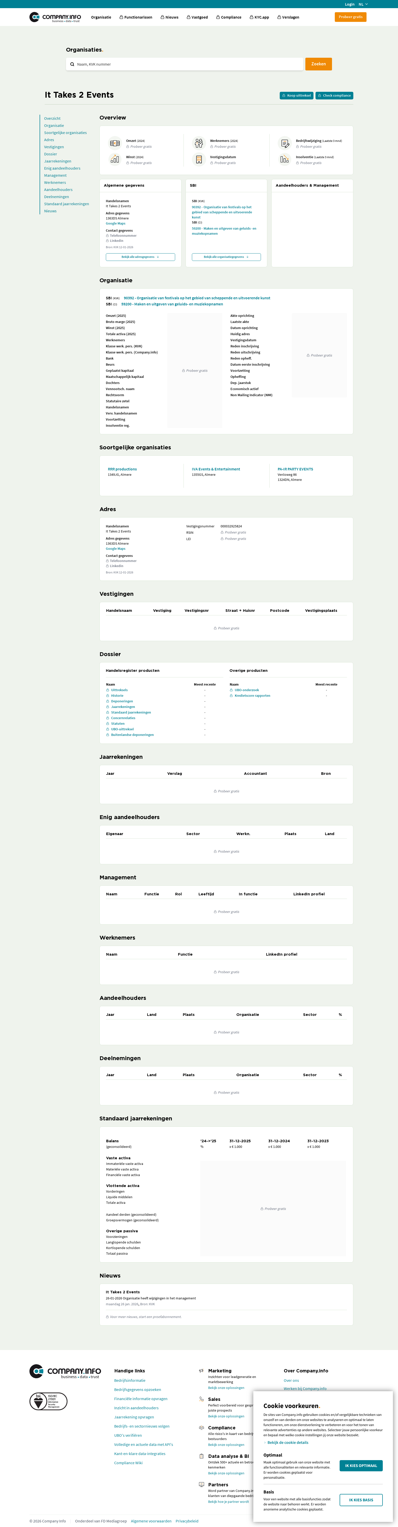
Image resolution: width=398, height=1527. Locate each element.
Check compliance (334, 95)
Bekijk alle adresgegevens (140, 257)
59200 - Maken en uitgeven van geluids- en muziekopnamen (224, 231)
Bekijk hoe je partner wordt (228, 1501)
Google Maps (115, 223)
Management (55, 175)
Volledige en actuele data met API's (143, 1444)
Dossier (50, 153)
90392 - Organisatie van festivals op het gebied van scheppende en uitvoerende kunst (222, 212)
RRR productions (122, 468)
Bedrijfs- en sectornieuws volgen (142, 1426)
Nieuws (50, 210)
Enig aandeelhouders (62, 168)
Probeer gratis (350, 16)
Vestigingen (54, 146)
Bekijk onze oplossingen (226, 1387)
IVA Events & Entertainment (216, 468)
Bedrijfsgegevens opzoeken (137, 1389)
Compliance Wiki (128, 1462)
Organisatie (101, 17)
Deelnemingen (56, 196)
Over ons (291, 1380)
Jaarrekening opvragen (134, 1416)
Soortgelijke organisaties (65, 132)
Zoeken (318, 64)
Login (350, 4)
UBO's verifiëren (128, 1435)
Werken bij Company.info (305, 1388)
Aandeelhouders (58, 189)
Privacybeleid (187, 1520)
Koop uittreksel (296, 95)
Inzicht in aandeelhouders (136, 1407)
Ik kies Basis (361, 1500)
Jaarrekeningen (57, 161)
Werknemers (55, 182)
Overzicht (52, 118)
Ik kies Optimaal (361, 1465)
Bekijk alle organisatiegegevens (226, 257)
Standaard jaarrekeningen (66, 203)
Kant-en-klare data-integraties (139, 1453)
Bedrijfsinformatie (129, 1380)
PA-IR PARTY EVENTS (295, 468)
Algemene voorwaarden (151, 1520)
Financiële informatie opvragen (141, 1398)
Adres (49, 139)
